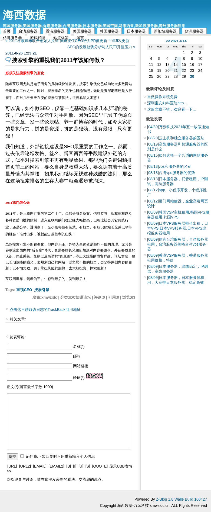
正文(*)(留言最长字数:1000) (30, 387)
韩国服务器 (109, 31)
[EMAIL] (40, 466)
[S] (87, 466)
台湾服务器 (28, 31)
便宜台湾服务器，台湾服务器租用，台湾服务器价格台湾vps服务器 (177, 244)
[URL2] (25, 466)
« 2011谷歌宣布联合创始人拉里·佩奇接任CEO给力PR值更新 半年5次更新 (67, 40)
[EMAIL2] (56, 466)
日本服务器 (136, 31)
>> (185, 41)
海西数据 (24, 15)
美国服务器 (82, 31)
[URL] (12, 466)
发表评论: (17, 337)
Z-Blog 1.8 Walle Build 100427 (181, 499)
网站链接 (80, 366)
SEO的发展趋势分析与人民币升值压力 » (101, 47)
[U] (80, 466)
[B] (68, 466)
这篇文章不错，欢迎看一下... (171, 109)
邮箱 (77, 356)
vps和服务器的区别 (169, 166)
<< (168, 41)
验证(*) (79, 377)
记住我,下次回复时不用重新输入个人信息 (60, 456)
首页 (7, 31)
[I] (74, 466)
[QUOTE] (100, 466)
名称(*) (79, 346)
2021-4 (176, 41)
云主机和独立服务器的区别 (175, 138)
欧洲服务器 (194, 31)
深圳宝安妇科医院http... (167, 103)
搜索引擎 (41, 290)
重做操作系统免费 (162, 97)
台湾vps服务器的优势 (171, 172)
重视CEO (24, 290)
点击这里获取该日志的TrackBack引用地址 (45, 309)
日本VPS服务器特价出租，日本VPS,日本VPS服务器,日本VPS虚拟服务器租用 (177, 228)
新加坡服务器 (165, 31)
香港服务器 (55, 31)
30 (192, 76)
